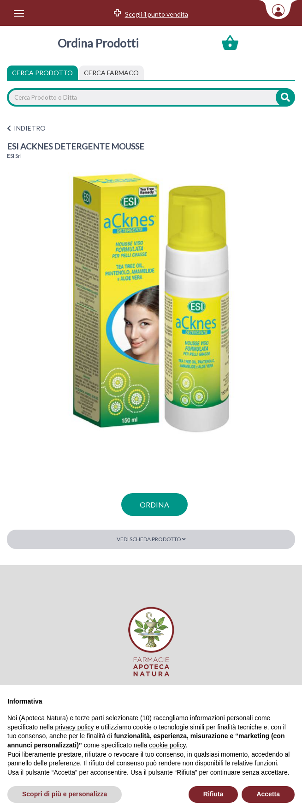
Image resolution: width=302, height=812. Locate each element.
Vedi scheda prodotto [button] (151, 539)
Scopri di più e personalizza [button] (64, 794)
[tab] (111, 73)
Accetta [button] (268, 794)
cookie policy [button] (167, 745)
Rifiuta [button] (213, 794)
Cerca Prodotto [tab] (42, 73)
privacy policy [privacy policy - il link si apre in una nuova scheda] (74, 727)
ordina (154, 504)
